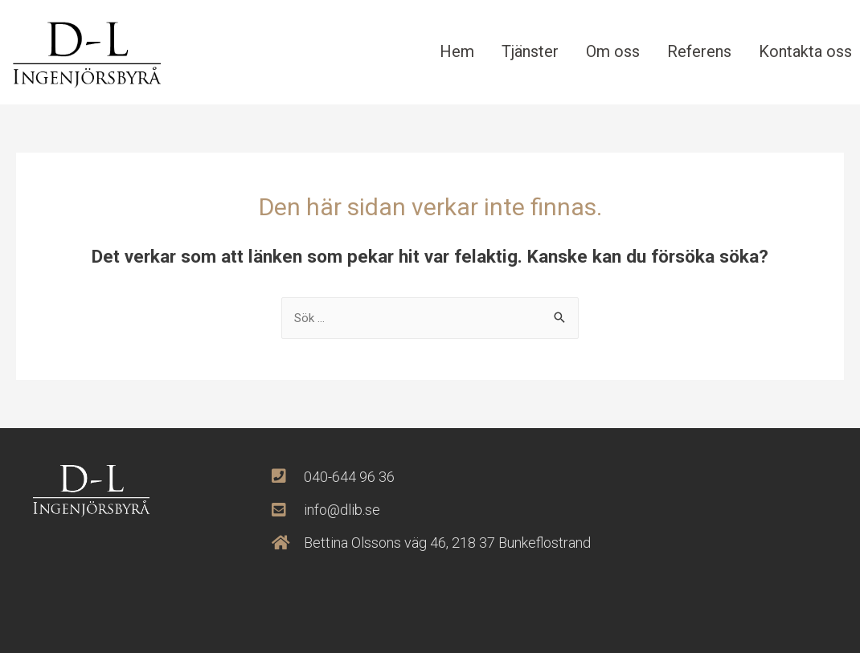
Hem (457, 51)
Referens (699, 51)
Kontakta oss (805, 51)
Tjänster (530, 51)
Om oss (613, 51)
